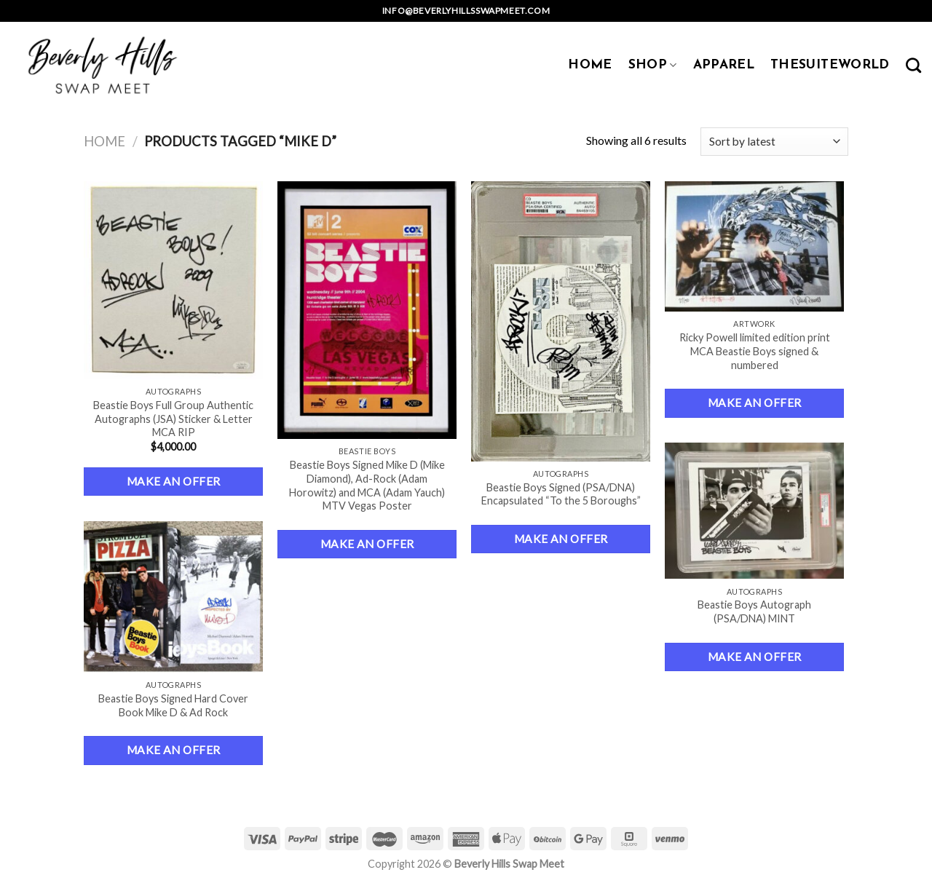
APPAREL (723, 65)
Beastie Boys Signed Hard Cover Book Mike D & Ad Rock (173, 705)
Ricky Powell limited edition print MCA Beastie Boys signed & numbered (754, 351)
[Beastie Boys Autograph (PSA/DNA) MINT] (755, 511)
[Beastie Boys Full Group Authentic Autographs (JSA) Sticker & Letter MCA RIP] (174, 280)
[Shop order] (774, 141)
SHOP (652, 65)
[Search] (913, 65)
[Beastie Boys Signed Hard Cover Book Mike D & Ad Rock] (174, 597)
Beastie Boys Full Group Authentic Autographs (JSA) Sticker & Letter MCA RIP (173, 418)
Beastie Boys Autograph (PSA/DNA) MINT (754, 611)
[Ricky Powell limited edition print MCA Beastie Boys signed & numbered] (755, 246)
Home (104, 141)
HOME (590, 65)
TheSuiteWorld (830, 65)
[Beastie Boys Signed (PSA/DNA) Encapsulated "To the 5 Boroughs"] (561, 321)
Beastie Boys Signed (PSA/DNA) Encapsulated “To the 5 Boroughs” (561, 494)
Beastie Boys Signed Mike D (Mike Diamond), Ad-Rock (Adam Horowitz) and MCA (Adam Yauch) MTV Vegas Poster (367, 485)
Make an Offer (174, 481)
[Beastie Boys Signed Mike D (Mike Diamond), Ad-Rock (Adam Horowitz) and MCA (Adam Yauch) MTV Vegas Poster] (367, 310)
